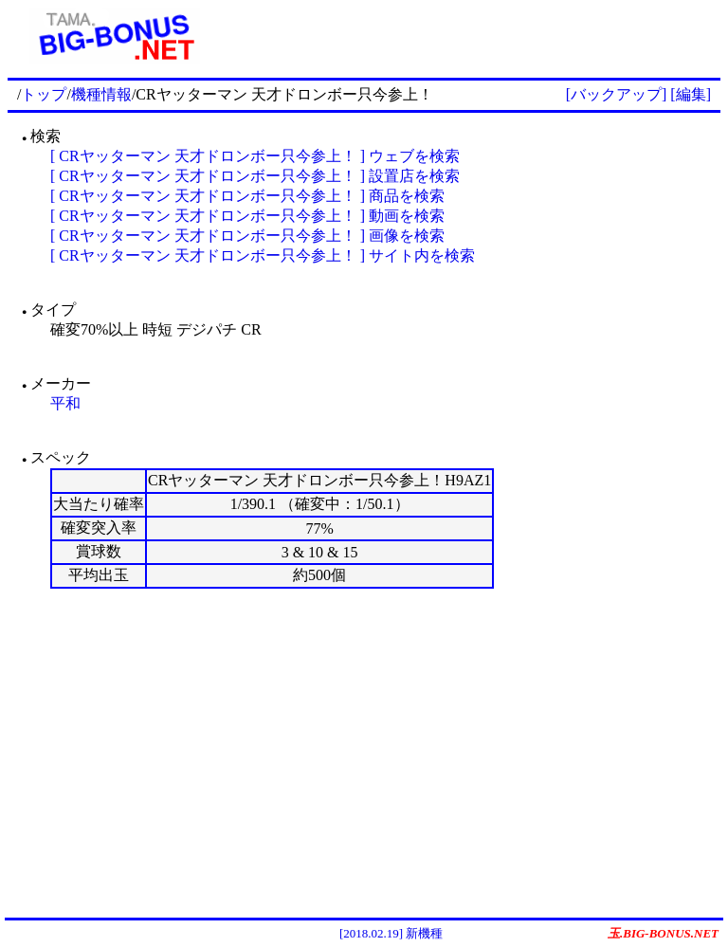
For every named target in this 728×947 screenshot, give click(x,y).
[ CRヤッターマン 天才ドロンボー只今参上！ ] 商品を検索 (247, 196)
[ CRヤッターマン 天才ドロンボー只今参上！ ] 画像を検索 (247, 236)
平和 (65, 403)
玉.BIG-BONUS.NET (663, 933)
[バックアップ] (616, 94)
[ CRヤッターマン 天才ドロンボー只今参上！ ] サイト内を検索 (262, 255)
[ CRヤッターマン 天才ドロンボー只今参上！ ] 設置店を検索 (255, 176)
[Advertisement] (471, 36)
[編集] (690, 94)
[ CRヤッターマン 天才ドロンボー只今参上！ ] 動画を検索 (247, 216)
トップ (43, 94)
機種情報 (101, 94)
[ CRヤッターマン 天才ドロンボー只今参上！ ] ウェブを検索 (255, 156)
